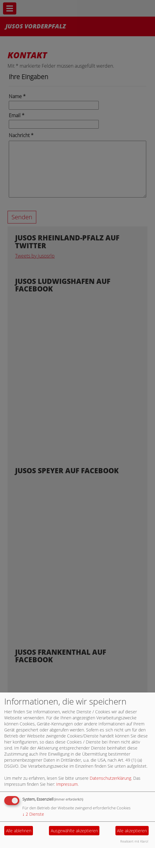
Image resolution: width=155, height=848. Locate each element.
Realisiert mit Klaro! (134, 841)
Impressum (67, 784)
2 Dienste (33, 814)
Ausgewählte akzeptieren (74, 831)
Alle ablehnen (18, 831)
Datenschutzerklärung (110, 778)
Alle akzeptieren (132, 831)
